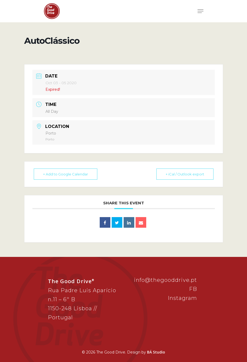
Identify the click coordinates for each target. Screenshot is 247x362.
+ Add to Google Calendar (65, 174)
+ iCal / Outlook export (185, 174)
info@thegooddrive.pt (165, 280)
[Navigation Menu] (200, 11)
